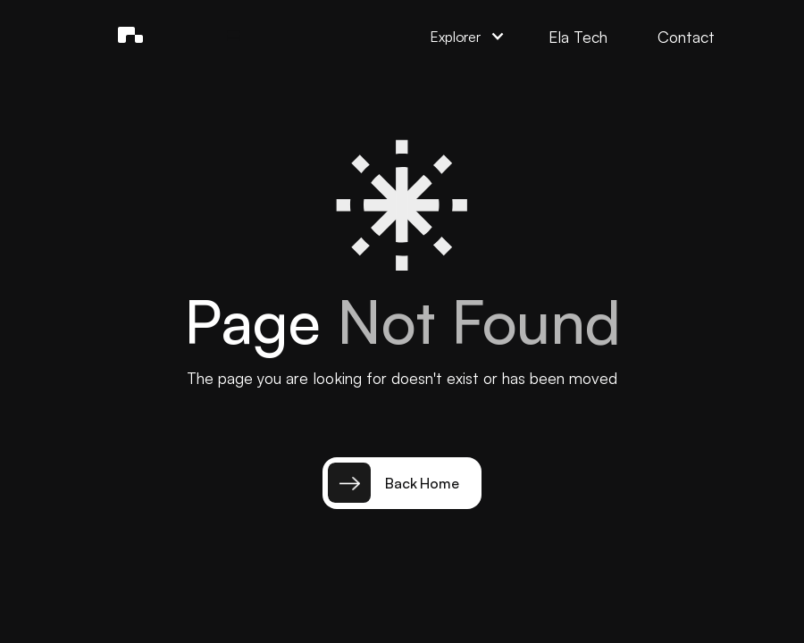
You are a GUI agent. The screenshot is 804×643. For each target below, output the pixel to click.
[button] (234, 36)
